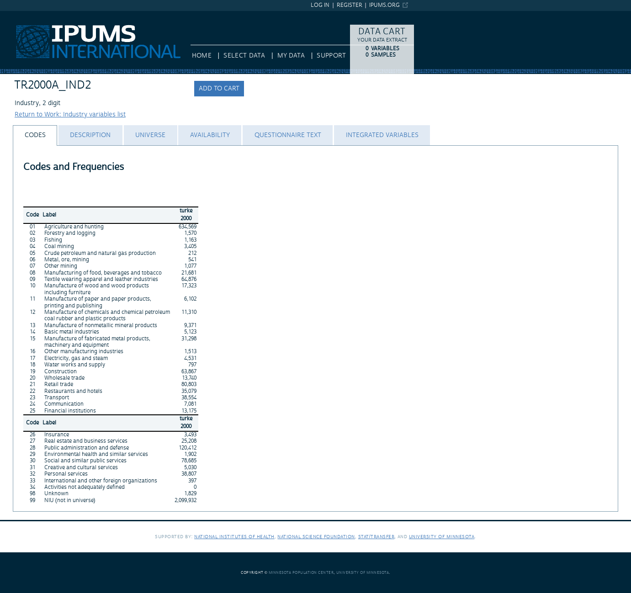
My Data (291, 56)
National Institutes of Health (234, 537)
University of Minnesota (442, 537)
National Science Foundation (316, 537)
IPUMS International (29, 15)
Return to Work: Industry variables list (70, 115)
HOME (202, 56)
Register (349, 5)
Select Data (244, 56)
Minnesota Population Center (301, 572)
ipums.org (384, 5)
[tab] (35, 135)
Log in (320, 5)
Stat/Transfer (376, 537)
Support (331, 56)
